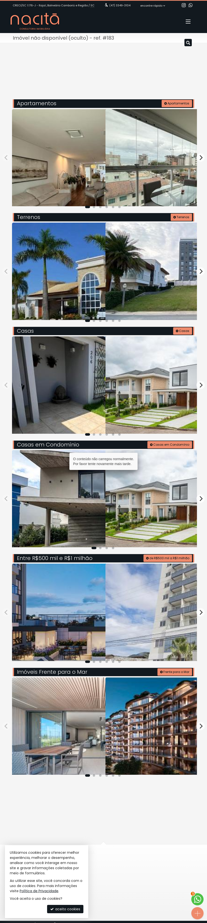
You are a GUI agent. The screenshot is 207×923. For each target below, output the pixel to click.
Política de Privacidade (39, 891)
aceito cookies (65, 909)
